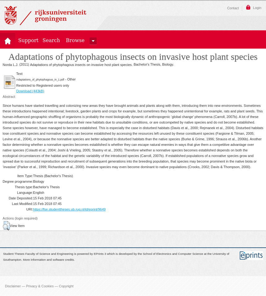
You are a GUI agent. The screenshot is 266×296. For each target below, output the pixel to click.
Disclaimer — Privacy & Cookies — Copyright (39, 286)
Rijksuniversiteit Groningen (45, 15)
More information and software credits (48, 259)
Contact (233, 8)
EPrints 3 (100, 254)
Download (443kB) (30, 91)
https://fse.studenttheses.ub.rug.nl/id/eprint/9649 (69, 209)
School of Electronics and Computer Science (173, 254)
